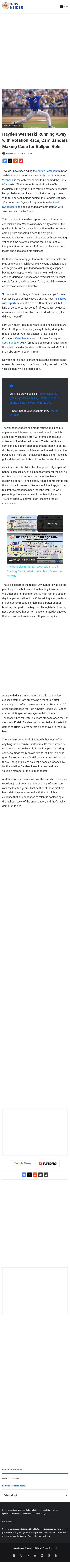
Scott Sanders (10, 342)
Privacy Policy (8, 1521)
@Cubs (14, 398)
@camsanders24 (49, 393)
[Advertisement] (35, 51)
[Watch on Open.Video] (22, 560)
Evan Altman (11, 154)
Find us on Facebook (11, 1478)
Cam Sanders (23, 338)
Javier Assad (26, 211)
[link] (12, 537)
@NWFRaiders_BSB (47, 398)
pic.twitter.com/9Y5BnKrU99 (34, 402)
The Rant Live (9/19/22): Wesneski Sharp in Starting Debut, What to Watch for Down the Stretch (34, 537)
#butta (13, 402)
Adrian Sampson (47, 170)
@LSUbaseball (27, 398)
